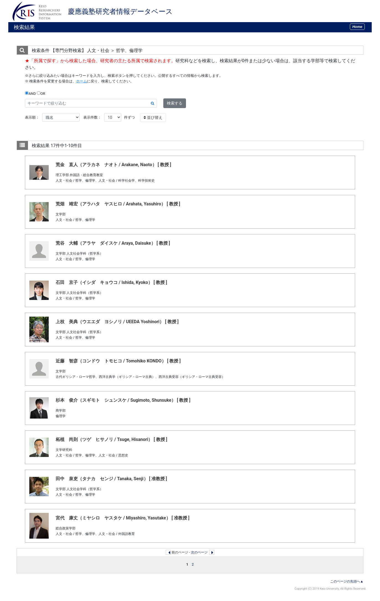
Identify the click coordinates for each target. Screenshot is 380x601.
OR (41, 93)
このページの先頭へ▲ (346, 581)
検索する (174, 103)
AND (30, 93)
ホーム (81, 81)
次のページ (199, 552)
